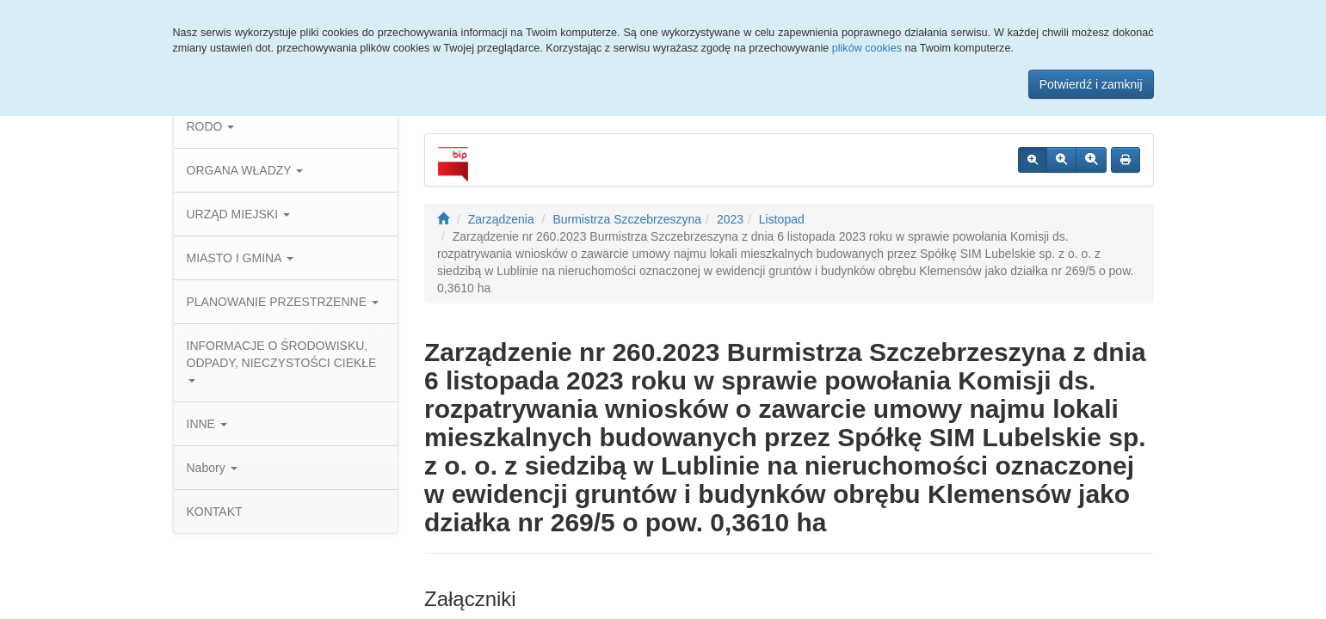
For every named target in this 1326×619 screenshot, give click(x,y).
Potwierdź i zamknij (1091, 84)
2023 (730, 219)
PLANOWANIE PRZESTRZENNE (283, 302)
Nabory (212, 468)
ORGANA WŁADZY (245, 170)
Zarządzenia (501, 219)
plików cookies (867, 48)
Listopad (782, 219)
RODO (211, 126)
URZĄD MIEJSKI (238, 214)
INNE (207, 424)
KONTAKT (215, 511)
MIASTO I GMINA (240, 258)
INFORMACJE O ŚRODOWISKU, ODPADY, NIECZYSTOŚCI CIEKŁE (282, 361)
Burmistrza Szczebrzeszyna (626, 219)
